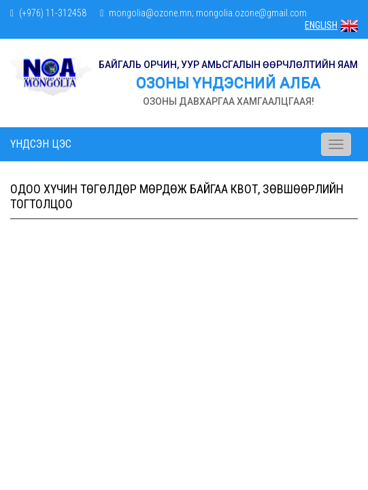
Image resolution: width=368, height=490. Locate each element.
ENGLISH (331, 25)
